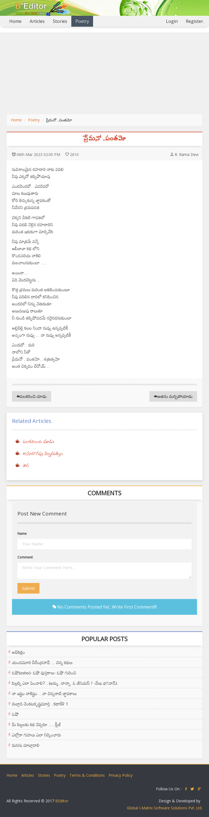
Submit (28, 588)
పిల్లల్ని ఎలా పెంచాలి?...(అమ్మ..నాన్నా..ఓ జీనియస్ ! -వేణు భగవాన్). (65, 683)
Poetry (82, 21)
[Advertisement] (104, 73)
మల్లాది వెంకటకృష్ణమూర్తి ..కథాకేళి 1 (40, 703)
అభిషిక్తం (18, 652)
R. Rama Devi (186, 154)
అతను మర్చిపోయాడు (173, 396)
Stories (60, 21)
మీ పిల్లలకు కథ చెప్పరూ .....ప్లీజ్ (36, 724)
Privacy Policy (121, 775)
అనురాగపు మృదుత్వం (43, 454)
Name (22, 533)
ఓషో (15, 714)
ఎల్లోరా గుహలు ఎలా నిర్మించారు (36, 734)
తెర (26, 466)
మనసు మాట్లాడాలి (25, 745)
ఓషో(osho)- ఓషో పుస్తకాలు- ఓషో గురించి (44, 672)
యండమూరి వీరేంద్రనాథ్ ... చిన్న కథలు (42, 662)
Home (17, 21)
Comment (25, 557)
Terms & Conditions (87, 775)
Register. (195, 21)
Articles (37, 21)
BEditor (61, 800)
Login (172, 21)
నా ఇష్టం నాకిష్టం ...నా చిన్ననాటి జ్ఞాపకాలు (44, 693)
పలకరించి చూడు (32, 396)
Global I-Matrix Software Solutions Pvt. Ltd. (164, 807)
